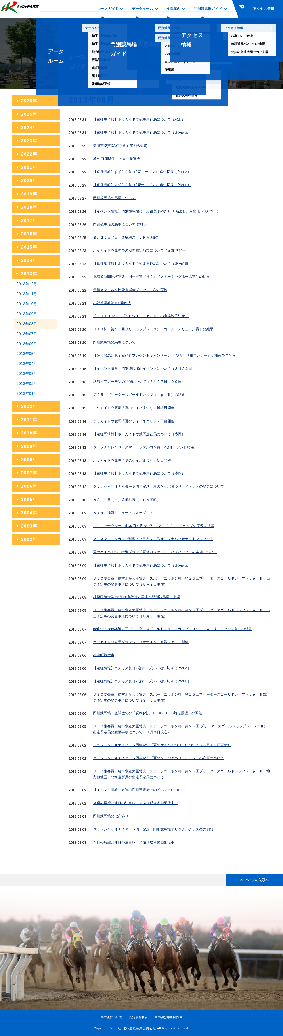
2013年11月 (27, 294)
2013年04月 (27, 364)
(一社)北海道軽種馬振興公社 (134, 1028)
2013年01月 (27, 393)
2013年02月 (27, 384)
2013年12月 (27, 284)
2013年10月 (27, 304)
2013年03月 (27, 374)
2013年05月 (27, 354)
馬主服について (111, 1017)
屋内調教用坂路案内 (168, 1017)
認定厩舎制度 (138, 1017)
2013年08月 (27, 324)
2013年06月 (27, 344)
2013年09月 (27, 314)
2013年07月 (27, 334)
